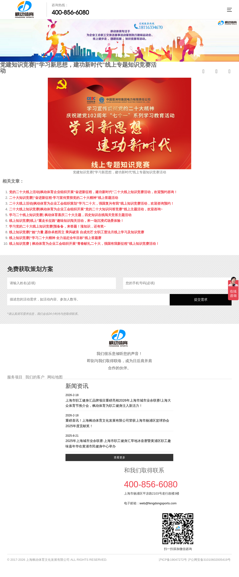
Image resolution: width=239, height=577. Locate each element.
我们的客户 (34, 377)
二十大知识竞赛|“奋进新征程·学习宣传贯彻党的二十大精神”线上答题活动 (63, 198)
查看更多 (119, 457)
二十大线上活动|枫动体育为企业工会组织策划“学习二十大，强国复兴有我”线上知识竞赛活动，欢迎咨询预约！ (91, 203)
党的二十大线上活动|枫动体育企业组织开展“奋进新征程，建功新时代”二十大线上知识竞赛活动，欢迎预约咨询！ (93, 192)
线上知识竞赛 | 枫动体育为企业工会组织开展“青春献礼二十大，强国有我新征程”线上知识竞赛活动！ (84, 243)
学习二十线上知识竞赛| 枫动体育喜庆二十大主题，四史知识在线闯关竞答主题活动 (70, 215)
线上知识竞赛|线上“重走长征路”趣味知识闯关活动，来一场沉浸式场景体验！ (66, 221)
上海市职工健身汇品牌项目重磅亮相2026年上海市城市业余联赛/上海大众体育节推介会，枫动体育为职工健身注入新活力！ (119, 400)
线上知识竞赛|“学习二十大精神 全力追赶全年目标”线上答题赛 (55, 238)
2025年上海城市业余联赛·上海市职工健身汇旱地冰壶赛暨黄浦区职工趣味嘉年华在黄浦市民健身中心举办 (119, 441)
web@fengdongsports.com (158, 503)
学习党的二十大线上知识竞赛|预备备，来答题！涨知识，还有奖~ (57, 226)
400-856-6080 (70, 12)
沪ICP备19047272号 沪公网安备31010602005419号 (195, 559)
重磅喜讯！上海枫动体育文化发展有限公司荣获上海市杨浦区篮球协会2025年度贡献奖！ (119, 420)
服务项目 (14, 377)
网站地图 (55, 377)
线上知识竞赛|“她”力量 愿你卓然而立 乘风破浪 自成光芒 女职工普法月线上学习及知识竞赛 (76, 232)
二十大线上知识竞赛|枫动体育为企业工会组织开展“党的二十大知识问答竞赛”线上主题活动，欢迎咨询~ (86, 209)
